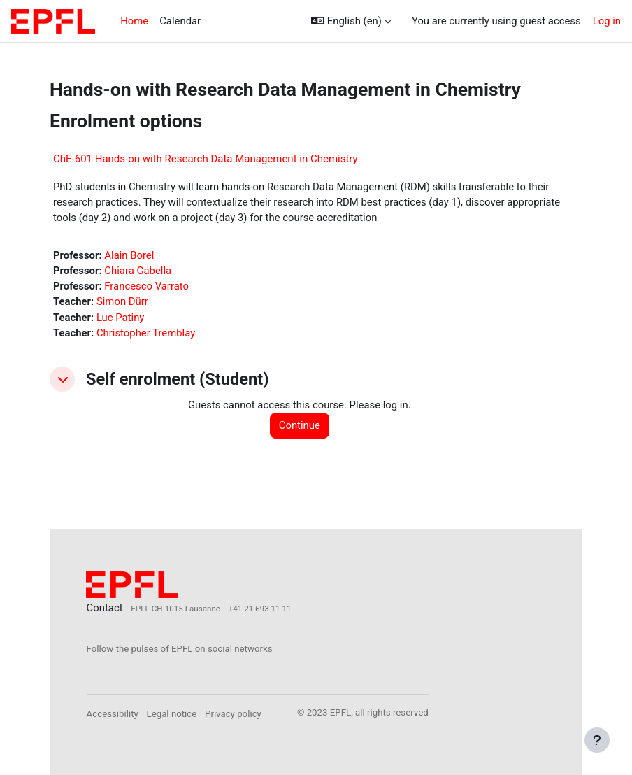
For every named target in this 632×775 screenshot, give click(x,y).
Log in (607, 21)
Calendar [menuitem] (180, 21)
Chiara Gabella (137, 270)
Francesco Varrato (146, 286)
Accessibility (112, 714)
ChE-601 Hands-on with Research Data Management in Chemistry (205, 158)
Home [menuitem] (134, 21)
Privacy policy (233, 714)
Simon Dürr (122, 301)
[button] (351, 21)
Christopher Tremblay (145, 333)
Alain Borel (129, 255)
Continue (299, 425)
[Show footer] (597, 740)
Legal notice (172, 714)
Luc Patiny (120, 317)
